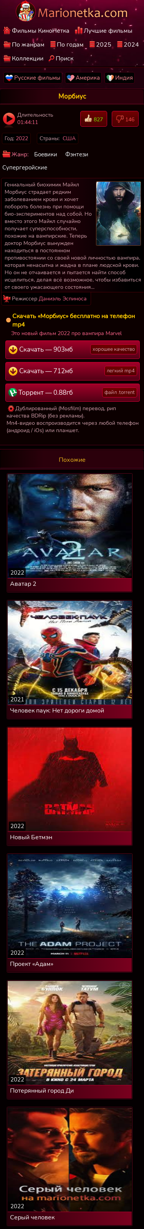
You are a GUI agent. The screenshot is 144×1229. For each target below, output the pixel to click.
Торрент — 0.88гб (72, 392)
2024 (131, 44)
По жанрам (28, 44)
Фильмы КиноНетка (41, 31)
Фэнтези (76, 154)
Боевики (45, 154)
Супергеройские (24, 167)
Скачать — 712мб (72, 371)
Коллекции (27, 58)
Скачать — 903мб (72, 349)
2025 (103, 44)
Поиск (64, 58)
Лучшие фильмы (108, 31)
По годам (70, 44)
